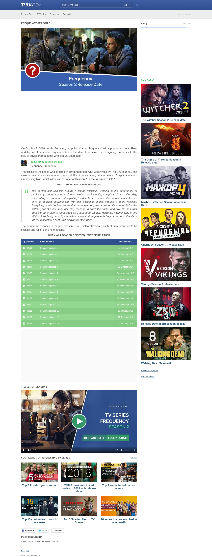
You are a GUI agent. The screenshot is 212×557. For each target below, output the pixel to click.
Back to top (26, 551)
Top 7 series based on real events (118, 487)
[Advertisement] (49, 119)
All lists (134, 458)
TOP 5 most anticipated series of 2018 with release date (79, 488)
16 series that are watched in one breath (119, 521)
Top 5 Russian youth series (39, 485)
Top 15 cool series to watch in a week (39, 521)
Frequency (46, 162)
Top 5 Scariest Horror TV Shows (79, 521)
